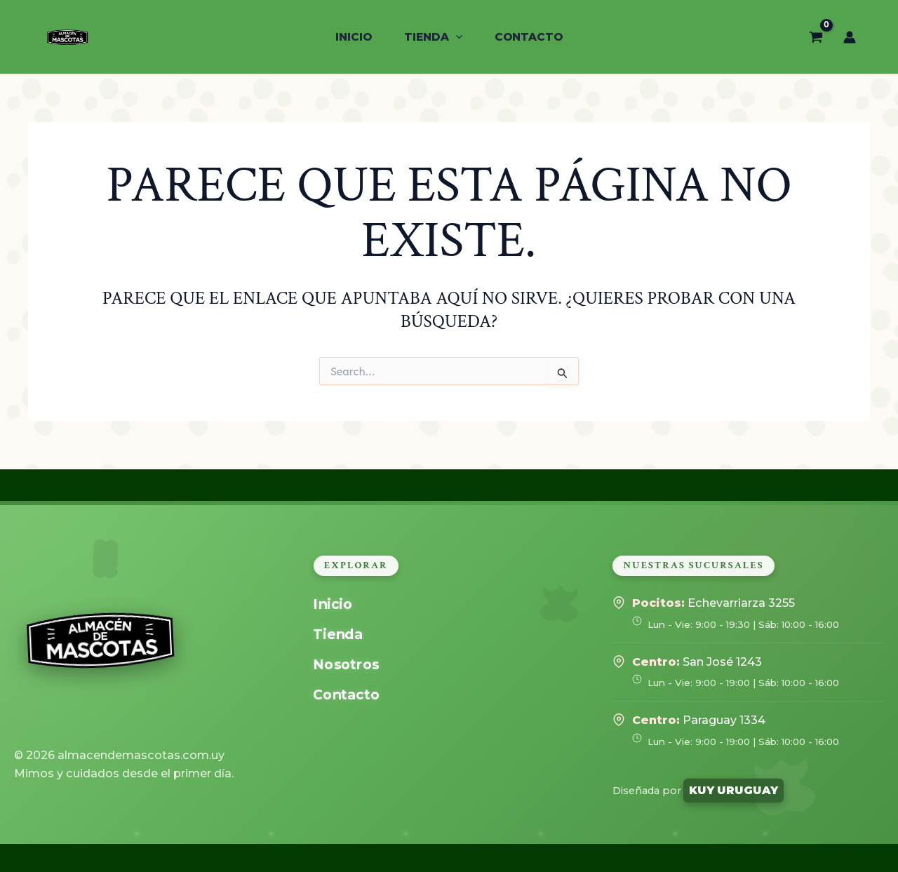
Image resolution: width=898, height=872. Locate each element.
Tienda (337, 634)
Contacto (346, 695)
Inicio (332, 604)
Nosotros (345, 665)
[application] (455, 37)
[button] (433, 37)
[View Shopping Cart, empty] (816, 36)
